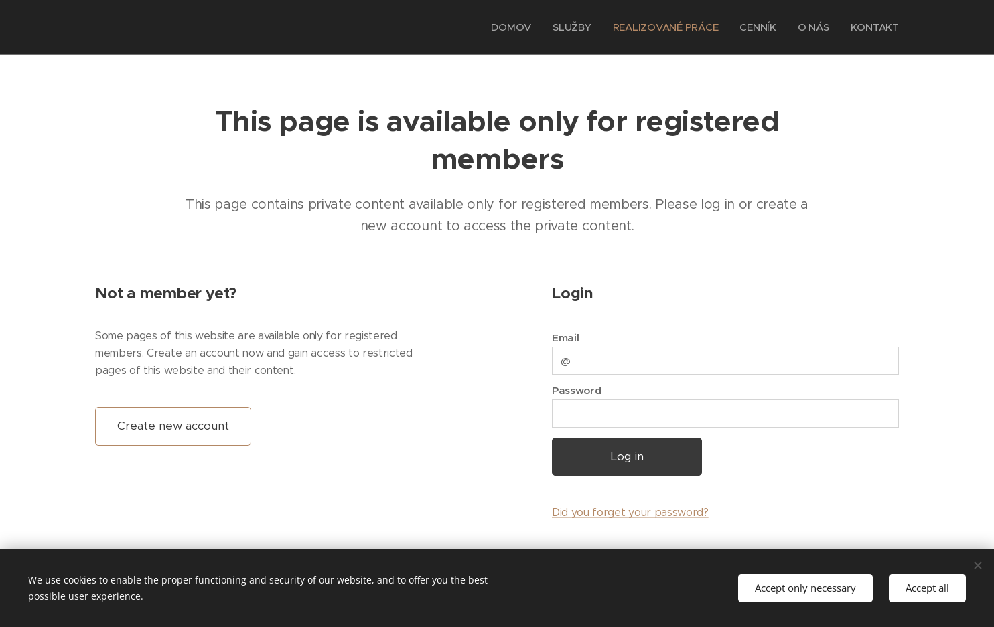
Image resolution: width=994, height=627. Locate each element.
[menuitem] (507, 27)
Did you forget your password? (630, 512)
